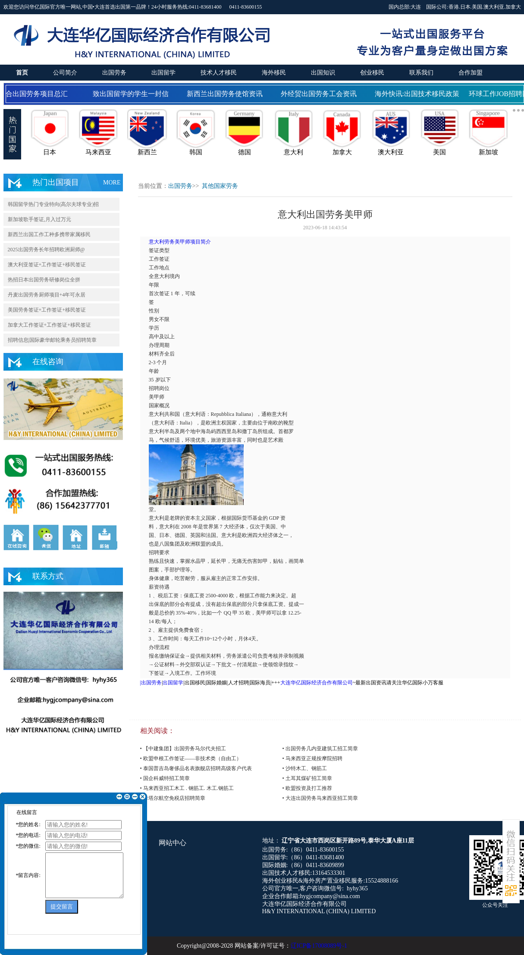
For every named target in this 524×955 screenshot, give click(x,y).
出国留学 (163, 72)
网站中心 (172, 842)
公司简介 (65, 72)
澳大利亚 (493, 7)
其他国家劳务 (220, 186)
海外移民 (274, 72)
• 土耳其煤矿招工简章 (307, 778)
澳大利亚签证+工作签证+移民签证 (47, 265)
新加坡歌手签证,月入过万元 (39, 219)
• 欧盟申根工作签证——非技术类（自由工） (191, 758)
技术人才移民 (219, 72)
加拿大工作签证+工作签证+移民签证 (49, 325)
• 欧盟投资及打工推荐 (307, 788)
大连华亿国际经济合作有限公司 (316, 683)
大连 (416, 7)
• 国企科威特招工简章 (165, 778)
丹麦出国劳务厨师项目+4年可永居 (47, 295)
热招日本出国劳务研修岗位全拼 (44, 280)
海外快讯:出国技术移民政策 (419, 93)
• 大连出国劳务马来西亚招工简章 (320, 798)
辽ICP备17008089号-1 (319, 946)
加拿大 (513, 7)
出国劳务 (114, 72)
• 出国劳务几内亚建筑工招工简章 (320, 749)
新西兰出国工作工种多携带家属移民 (49, 234)
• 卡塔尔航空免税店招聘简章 (172, 798)
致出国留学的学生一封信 (132, 93)
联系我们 (421, 72)
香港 (454, 7)
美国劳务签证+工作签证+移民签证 (47, 310)
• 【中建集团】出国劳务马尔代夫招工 (183, 749)
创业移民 (372, 72)
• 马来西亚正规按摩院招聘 (312, 758)
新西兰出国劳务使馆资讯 (226, 93)
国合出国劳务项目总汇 (34, 93)
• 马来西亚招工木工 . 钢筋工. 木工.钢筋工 (187, 788)
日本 (465, 7)
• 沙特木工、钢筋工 (304, 768)
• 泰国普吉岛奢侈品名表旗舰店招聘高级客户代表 (196, 768)
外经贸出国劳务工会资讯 (320, 93)
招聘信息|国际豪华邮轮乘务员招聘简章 (52, 340)
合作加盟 (470, 72)
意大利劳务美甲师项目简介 (180, 242)
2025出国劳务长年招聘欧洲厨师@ (46, 250)
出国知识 (323, 72)
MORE (111, 182)
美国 (477, 7)
